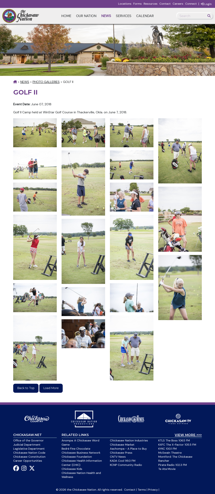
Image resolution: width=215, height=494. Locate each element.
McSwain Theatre (170, 453)
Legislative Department (29, 449)
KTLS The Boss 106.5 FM (174, 440)
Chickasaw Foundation (77, 457)
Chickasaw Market (122, 445)
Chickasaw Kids (72, 469)
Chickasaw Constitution (29, 457)
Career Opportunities (27, 461)
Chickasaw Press (121, 453)
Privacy (153, 490)
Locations (124, 4)
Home (66, 16)
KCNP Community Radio (126, 465)
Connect (191, 4)
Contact (165, 4)
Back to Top (25, 388)
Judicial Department (26, 445)
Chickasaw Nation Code (29, 453)
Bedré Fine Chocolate (76, 449)
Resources (150, 4)
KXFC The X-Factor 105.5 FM (177, 445)
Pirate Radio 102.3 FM (172, 465)
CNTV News (118, 457)
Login (206, 4)
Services (123, 16)
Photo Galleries (46, 82)
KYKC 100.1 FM (167, 449)
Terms (142, 490)
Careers (178, 4)
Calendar (145, 16)
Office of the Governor (28, 440)
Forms (137, 4)
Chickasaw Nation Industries (129, 440)
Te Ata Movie (167, 469)
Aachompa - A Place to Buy (128, 449)
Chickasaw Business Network (81, 453)
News (106, 16)
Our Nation (86, 16)
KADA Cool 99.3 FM (122, 461)
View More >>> (188, 435)
